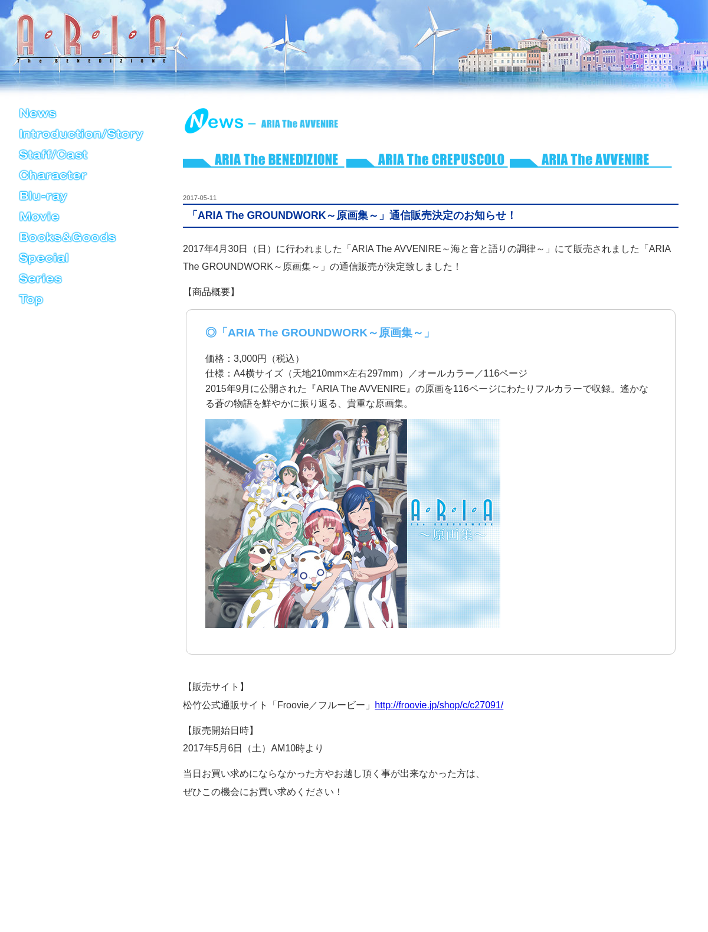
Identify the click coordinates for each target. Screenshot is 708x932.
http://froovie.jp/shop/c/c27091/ (439, 705)
